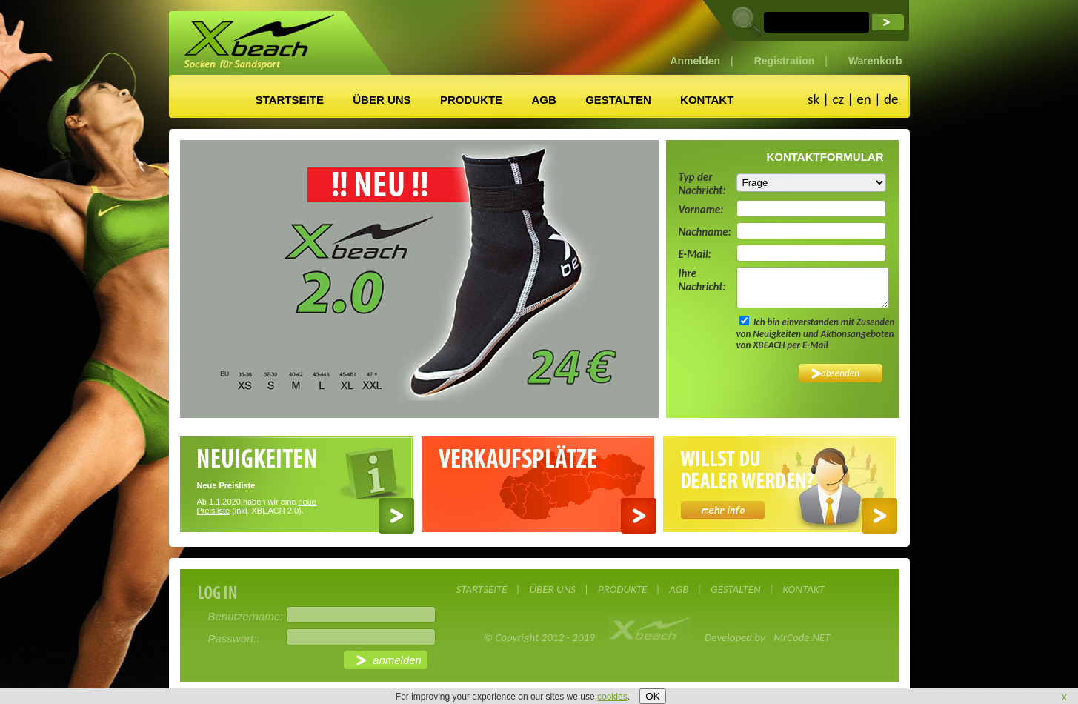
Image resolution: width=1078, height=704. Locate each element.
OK (652, 696)
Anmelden (695, 61)
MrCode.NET (801, 637)
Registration (784, 61)
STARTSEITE (290, 99)
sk (813, 98)
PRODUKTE (471, 99)
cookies (612, 696)
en (863, 98)
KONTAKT (706, 99)
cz (838, 98)
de (891, 98)
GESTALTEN (618, 99)
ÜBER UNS (381, 99)
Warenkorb (875, 61)
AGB (543, 99)
